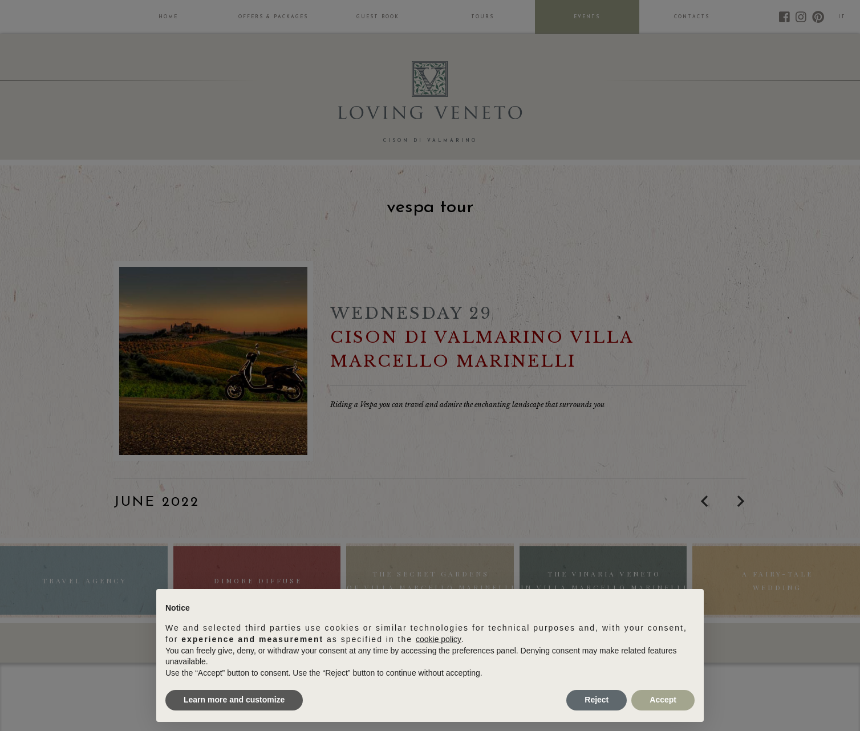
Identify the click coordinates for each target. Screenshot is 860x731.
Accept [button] (663, 699)
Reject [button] (597, 699)
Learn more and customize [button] (234, 699)
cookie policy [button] (438, 639)
